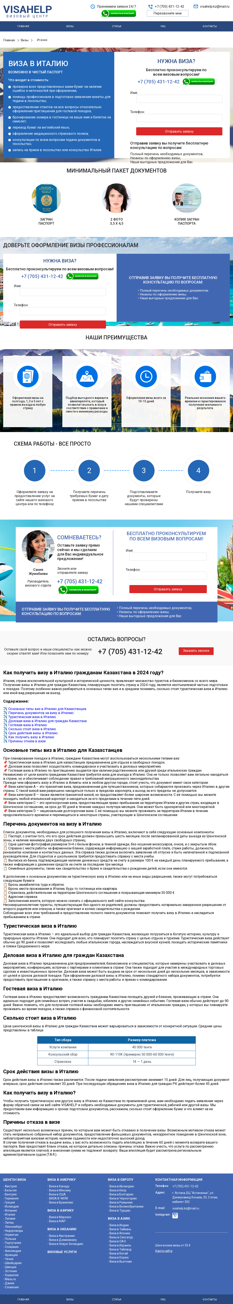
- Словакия (11, 1245)
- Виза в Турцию (119, 1208)
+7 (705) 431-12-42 (169, 6)
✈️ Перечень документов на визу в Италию (38, 711)
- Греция (9, 1200)
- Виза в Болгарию (120, 1192)
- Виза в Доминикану (62, 1238)
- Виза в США (56, 1192)
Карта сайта (163, 1249)
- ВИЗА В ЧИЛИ (57, 1196)
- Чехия (8, 1257)
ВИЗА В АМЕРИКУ (61, 1178)
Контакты (210, 27)
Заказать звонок (196, 649)
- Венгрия (10, 1192)
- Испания (10, 1208)
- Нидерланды (13, 1228)
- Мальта (9, 1277)
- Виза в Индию (118, 1223)
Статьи (116, 27)
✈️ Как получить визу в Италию (28, 735)
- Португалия (12, 1241)
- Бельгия (10, 1188)
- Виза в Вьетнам (120, 1259)
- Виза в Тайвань (119, 1227)
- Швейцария (12, 1261)
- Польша (9, 1237)
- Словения (11, 1285)
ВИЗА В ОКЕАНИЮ (61, 1227)
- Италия (9, 1212)
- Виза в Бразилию (60, 1200)
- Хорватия (11, 1273)
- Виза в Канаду (58, 1184)
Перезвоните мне (167, 13)
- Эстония (10, 1269)
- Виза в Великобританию (126, 1204)
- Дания (8, 1281)
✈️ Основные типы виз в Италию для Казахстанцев (44, 707)
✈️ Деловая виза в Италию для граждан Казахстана (45, 719)
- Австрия (10, 1184)
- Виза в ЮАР (56, 1219)
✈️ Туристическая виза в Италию (29, 715)
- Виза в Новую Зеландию (65, 1242)
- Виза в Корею (118, 1255)
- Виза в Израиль (119, 1243)
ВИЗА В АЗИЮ (119, 1217)
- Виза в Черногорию (122, 1196)
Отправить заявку (191, 121)
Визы (69, 27)
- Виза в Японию (119, 1231)
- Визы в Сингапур (120, 1235)
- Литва (8, 1220)
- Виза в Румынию (120, 1200)
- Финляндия (12, 1249)
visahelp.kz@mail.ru (214, 6)
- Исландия (11, 1204)
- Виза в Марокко (59, 1215)
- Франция (10, 1253)
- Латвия (9, 1216)
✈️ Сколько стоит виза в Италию (29, 727)
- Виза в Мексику (59, 1188)
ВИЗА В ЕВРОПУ (120, 1178)
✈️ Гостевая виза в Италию (25, 723)
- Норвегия (10, 1233)
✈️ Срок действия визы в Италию (30, 731)
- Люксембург (12, 1224)
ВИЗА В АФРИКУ (60, 1208)
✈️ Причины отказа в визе (24, 739)
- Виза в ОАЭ (117, 1239)
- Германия (11, 1196)
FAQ (163, 27)
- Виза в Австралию (61, 1234)
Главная (23, 27)
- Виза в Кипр (117, 1188)
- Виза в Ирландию (121, 1184)
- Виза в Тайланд (120, 1247)
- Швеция (9, 1265)
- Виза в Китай (118, 1251)
